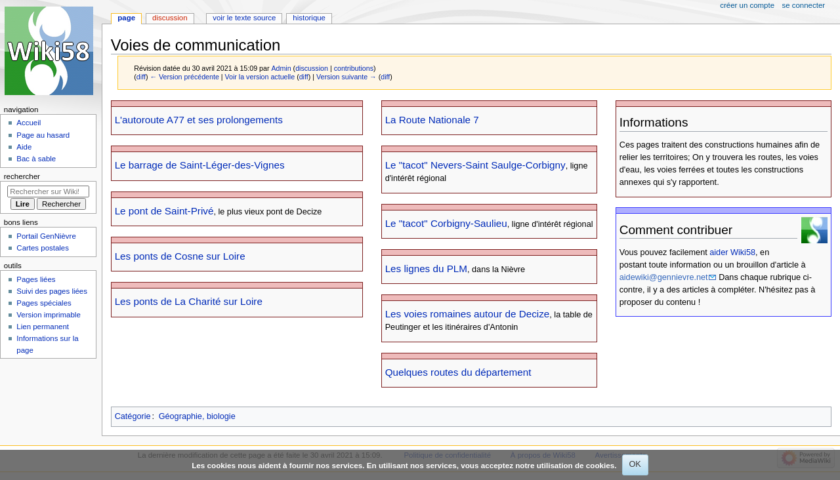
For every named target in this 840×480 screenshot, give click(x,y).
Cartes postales (42, 248)
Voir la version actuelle (260, 77)
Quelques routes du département (458, 372)
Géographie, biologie (197, 416)
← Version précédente (184, 77)
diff (141, 77)
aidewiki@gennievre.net (664, 277)
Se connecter (804, 5)
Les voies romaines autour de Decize (467, 313)
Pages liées (35, 279)
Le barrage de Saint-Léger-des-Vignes (200, 164)
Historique (309, 18)
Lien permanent (42, 326)
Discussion (169, 18)
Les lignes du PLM (426, 268)
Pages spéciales (43, 303)
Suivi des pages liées (51, 291)
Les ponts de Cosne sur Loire (180, 256)
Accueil (28, 123)
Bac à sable (36, 159)
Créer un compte (747, 5)
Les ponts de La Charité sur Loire (188, 301)
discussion (311, 68)
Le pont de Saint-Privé (164, 210)
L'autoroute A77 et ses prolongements (199, 119)
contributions (353, 68)
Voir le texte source (244, 18)
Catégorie (133, 416)
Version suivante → (346, 77)
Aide (24, 147)
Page (126, 18)
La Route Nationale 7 (432, 119)
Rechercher (22, 176)
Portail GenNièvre (45, 236)
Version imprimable (48, 315)
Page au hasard (43, 135)
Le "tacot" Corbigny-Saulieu (446, 223)
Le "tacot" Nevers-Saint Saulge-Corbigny (475, 164)
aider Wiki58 (732, 252)
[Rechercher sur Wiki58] (48, 191)
